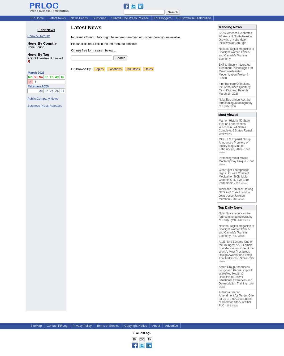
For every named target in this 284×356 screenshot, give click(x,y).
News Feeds (79, 18)
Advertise (171, 325)
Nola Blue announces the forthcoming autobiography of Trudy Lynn (235, 103)
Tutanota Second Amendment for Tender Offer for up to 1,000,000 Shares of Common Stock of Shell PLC (237, 299)
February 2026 (38, 86)
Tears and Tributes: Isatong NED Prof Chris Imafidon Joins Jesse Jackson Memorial (236, 194)
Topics (99, 69)
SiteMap (36, 325)
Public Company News (42, 98)
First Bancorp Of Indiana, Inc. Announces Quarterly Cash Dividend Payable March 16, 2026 (235, 88)
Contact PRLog (57, 325)
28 (41, 91)
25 (57, 91)
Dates (149, 69)
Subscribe (99, 18)
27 (46, 91)
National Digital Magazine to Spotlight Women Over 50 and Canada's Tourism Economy (236, 53)
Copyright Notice (136, 325)
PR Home (37, 18)
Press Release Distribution (49, 9)
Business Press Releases (44, 105)
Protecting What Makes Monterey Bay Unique (233, 159)
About (156, 325)
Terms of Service (108, 325)
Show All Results (38, 36)
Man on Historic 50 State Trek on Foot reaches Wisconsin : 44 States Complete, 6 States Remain (236, 125)
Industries (133, 69)
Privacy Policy (82, 325)
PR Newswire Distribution (193, 18)
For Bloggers (162, 18)
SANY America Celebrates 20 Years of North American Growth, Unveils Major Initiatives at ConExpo (236, 38)
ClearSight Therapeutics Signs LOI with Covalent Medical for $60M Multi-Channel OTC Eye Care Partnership (234, 176)
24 (62, 91)
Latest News (57, 18)
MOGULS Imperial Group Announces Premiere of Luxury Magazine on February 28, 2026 (235, 144)
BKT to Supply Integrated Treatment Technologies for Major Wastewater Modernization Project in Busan (236, 71)
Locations (115, 69)
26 (51, 91)
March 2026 (36, 72)
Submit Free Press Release (130, 18)
